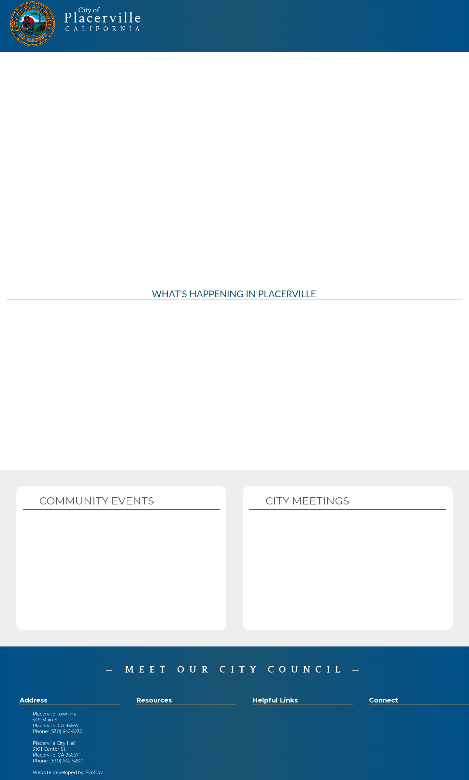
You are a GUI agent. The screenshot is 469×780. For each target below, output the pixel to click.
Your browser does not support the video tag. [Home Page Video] (234, 164)
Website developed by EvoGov (68, 772)
